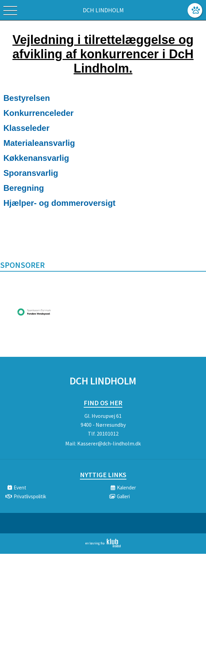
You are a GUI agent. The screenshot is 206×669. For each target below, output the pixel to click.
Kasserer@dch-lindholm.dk (109, 443)
